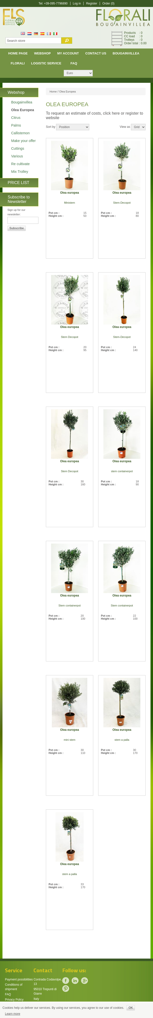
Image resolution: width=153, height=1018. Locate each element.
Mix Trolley (19, 172)
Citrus (15, 118)
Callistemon (20, 133)
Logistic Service (46, 63)
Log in (77, 3)
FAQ (73, 63)
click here (111, 113)
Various (17, 156)
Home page (18, 53)
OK (130, 1008)
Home (53, 91)
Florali (18, 63)
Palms (16, 125)
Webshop (42, 53)
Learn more (12, 1014)
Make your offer (23, 141)
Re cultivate (20, 164)
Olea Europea (22, 110)
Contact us (95, 53)
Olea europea (69, 192)
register (132, 113)
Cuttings (17, 148)
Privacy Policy (14, 999)
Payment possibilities (19, 979)
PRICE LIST (18, 183)
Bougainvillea (126, 53)
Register (91, 3)
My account (68, 53)
